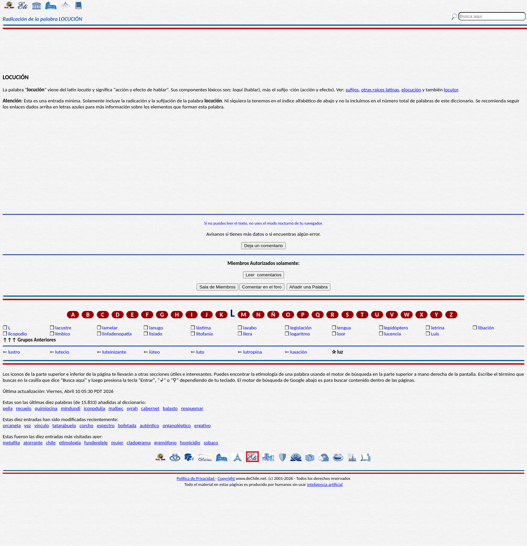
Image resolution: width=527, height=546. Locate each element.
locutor (451, 90)
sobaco (211, 443)
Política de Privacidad (196, 478)
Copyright (226, 478)
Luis (435, 334)
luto (200, 352)
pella (7, 408)
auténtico (149, 425)
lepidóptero (396, 328)
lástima (203, 328)
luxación (298, 352)
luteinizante (114, 352)
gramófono (165, 443)
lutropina (252, 352)
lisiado (155, 334)
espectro (106, 425)
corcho (86, 425)
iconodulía (94, 408)
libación (486, 328)
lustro (14, 352)
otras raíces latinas (380, 90)
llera (247, 334)
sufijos (352, 90)
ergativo (202, 425)
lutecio (62, 352)
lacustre (63, 328)
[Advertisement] (263, 51)
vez (27, 425)
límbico (62, 334)
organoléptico (177, 425)
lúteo (154, 352)
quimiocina (46, 408)
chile (51, 443)
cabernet (150, 408)
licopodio (17, 334)
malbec (116, 408)
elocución (411, 90)
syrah (132, 408)
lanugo (156, 328)
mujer (117, 443)
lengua (344, 328)
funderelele (96, 443)
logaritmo (300, 334)
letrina (438, 328)
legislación (300, 328)
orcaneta (12, 425)
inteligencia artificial (325, 484)
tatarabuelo (64, 425)
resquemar (192, 408)
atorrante (32, 443)
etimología (70, 443)
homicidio (190, 443)
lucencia (392, 334)
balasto (170, 408)
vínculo (41, 425)
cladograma (139, 443)
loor (341, 334)
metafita (11, 443)
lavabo (249, 328)
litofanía (204, 334)
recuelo (24, 408)
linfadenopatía (117, 334)
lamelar (110, 328)
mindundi (70, 408)
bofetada (127, 425)
